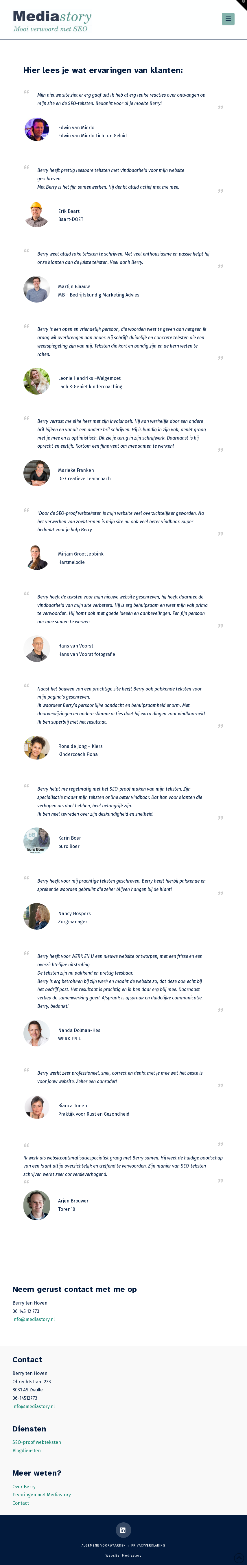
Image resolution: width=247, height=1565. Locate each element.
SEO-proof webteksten (36, 1442)
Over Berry (24, 1486)
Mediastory (131, 1556)
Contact (20, 1503)
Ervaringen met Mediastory (41, 1495)
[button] (228, 19)
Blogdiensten (26, 1450)
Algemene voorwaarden (104, 1545)
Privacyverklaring (148, 1545)
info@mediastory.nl (33, 1319)
